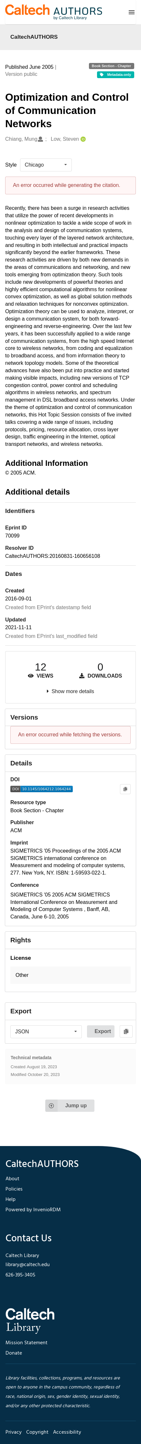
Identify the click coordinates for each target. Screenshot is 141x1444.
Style (11, 165)
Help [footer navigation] (10, 1199)
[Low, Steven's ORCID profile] (82, 139)
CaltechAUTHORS (34, 37)
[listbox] (46, 165)
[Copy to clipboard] (125, 789)
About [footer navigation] (12, 1179)
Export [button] (103, 1031)
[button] (70, 975)
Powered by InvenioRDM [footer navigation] (33, 1210)
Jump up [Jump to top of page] (66, 1106)
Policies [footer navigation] (14, 1189)
